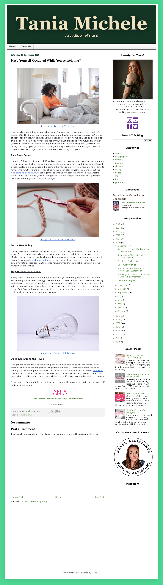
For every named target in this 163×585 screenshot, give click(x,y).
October (122, 289)
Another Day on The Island (133, 202)
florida (118, 173)
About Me (26, 46)
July (120, 296)
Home (12, 46)
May (120, 303)
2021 (118, 239)
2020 (118, 242)
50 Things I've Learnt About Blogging (136, 356)
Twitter (34, 399)
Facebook (79, 399)
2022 (118, 235)
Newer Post (17, 497)
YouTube (58, 399)
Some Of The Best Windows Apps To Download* (133, 250)
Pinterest (72, 399)
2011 (118, 342)
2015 (118, 330)
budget (118, 160)
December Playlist (126, 280)
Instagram (42, 399)
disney (118, 169)
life (32, 415)
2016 (118, 327)
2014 (118, 334)
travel (117, 179)
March (121, 307)
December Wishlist (126, 265)
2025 (118, 224)
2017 (118, 323)
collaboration (24, 415)
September (123, 292)
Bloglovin (50, 399)
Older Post (99, 497)
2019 (118, 316)
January (122, 311)
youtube (119, 182)
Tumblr (64, 399)
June (120, 300)
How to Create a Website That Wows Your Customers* (131, 269)
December (123, 246)
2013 (118, 338)
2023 (118, 231)
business (119, 163)
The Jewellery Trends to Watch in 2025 (137, 375)
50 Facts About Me (135, 393)
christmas (119, 166)
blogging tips (121, 156)
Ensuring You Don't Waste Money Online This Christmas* (133, 275)
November (123, 285)
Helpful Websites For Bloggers (136, 411)
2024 (118, 228)
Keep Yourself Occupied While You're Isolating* (131, 256)
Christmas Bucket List (127, 261)
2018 (118, 319)
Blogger (95, 573)
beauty (118, 153)
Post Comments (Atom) (35, 501)
